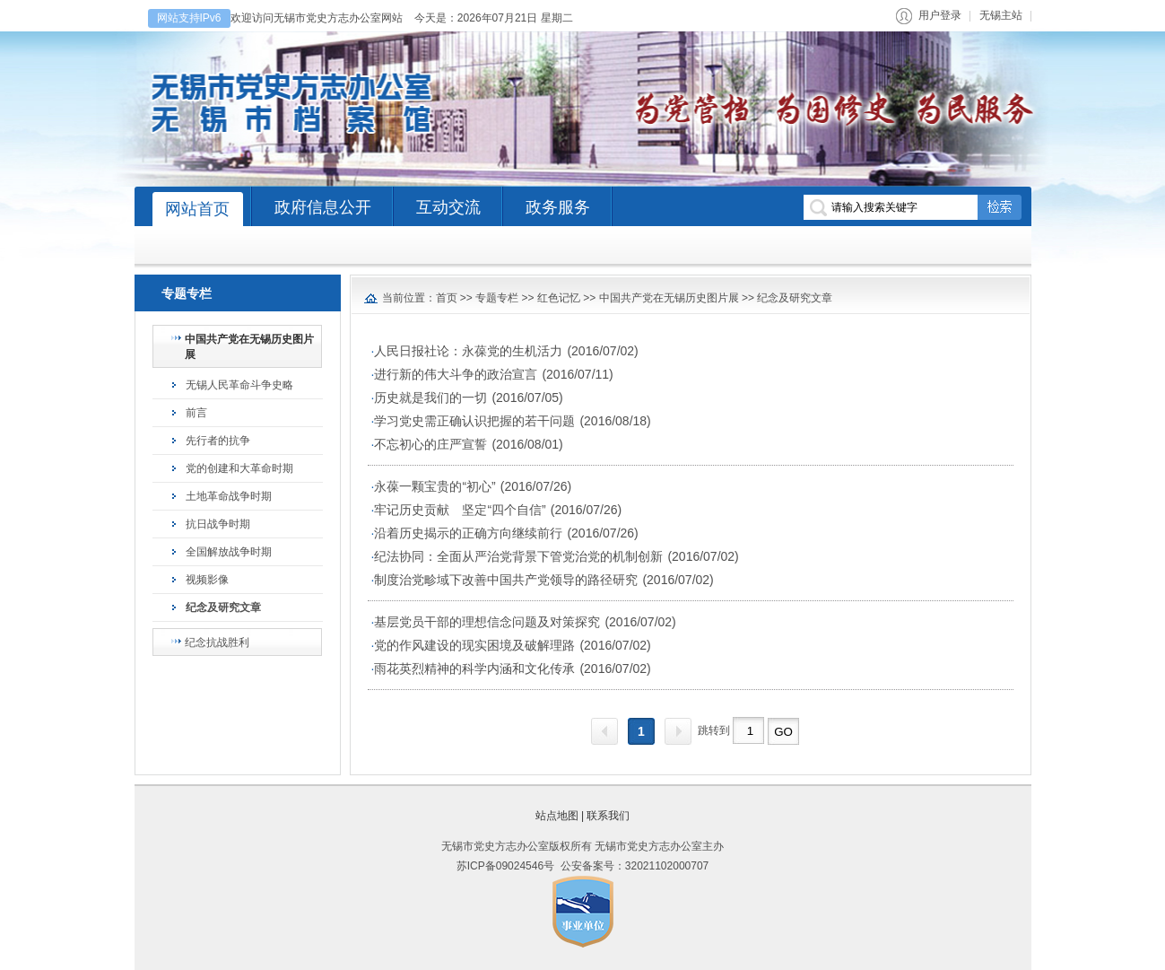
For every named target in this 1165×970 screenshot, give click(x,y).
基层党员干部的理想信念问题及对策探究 (487, 622)
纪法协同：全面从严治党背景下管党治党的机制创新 (518, 556)
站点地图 (556, 815)
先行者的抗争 (218, 440)
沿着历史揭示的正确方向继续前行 (468, 533)
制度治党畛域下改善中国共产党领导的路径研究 (506, 579)
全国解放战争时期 (229, 552)
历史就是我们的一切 (430, 397)
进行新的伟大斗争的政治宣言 (455, 374)
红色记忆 (558, 298)
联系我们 (608, 815)
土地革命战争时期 (229, 496)
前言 (196, 412)
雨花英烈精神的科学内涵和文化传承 (474, 668)
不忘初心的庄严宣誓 (430, 444)
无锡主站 (1000, 15)
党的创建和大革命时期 (239, 468)
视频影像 (207, 579)
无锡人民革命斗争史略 (239, 385)
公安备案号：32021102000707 (635, 866)
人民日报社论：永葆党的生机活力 (468, 351)
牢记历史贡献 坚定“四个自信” (459, 509)
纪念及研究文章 (223, 607)
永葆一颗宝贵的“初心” (434, 486)
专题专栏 (496, 298)
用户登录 (939, 15)
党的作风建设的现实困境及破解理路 (474, 645)
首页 (446, 298)
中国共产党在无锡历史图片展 (249, 347)
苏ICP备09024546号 (505, 866)
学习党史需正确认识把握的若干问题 (474, 421)
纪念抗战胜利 (217, 642)
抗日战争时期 (218, 524)
